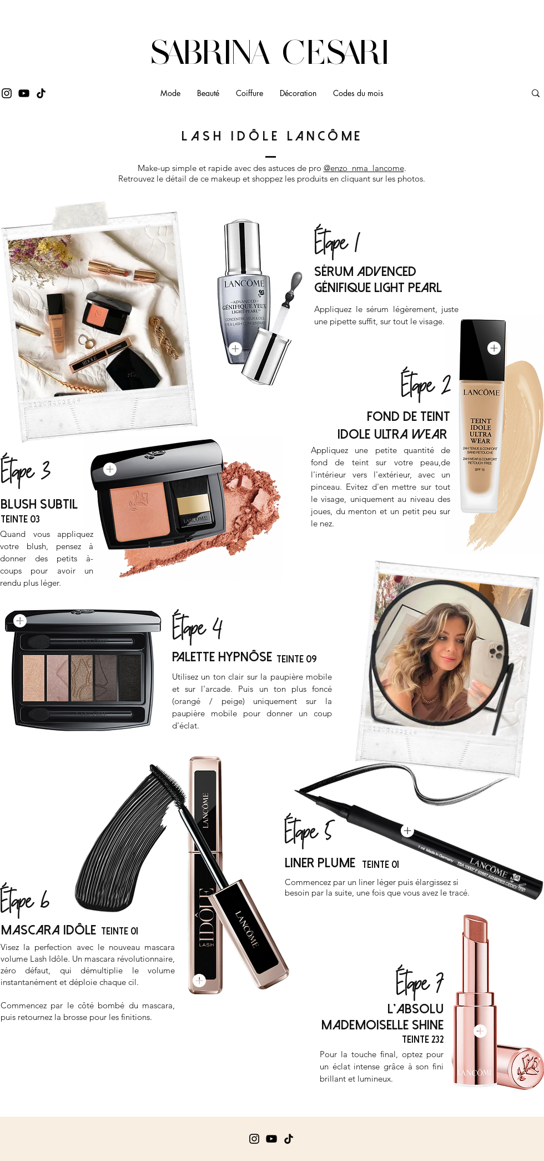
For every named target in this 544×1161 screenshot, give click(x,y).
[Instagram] (6, 93)
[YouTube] (24, 93)
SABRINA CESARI (272, 52)
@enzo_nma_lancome (364, 168)
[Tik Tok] (41, 93)
